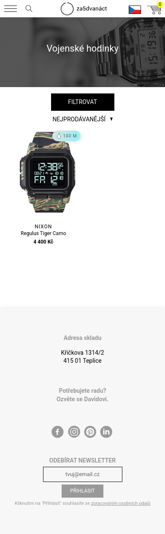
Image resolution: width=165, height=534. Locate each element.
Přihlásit (82, 491)
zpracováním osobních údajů (120, 503)
